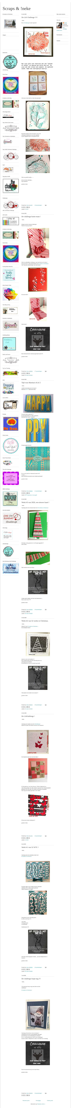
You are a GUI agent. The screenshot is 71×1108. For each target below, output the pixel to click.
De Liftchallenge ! (28, 716)
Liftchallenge (37, 724)
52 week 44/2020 (28, 375)
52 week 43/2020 (28, 613)
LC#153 (26, 840)
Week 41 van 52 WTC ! (30, 847)
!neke (65, 22)
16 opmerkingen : (38, 835)
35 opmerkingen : (38, 704)
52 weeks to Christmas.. (32, 626)
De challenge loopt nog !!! (31, 979)
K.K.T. (27, 389)
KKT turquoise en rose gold (31, 495)
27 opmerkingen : (38, 371)
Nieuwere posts (26, 1100)
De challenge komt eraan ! (31, 217)
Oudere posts (50, 1100)
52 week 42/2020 (28, 708)
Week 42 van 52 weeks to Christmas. (35, 621)
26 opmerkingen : (38, 609)
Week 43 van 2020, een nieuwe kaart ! (35, 502)
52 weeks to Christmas (43, 507)
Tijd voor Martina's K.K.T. (31, 383)
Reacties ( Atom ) (41, 1104)
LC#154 (26, 209)
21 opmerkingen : (38, 491)
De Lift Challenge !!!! (29, 17)
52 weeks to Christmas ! (43, 263)
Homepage (38, 1100)
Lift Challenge (26, 22)
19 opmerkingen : (38, 205)
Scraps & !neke (17, 8)
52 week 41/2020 (28, 971)
